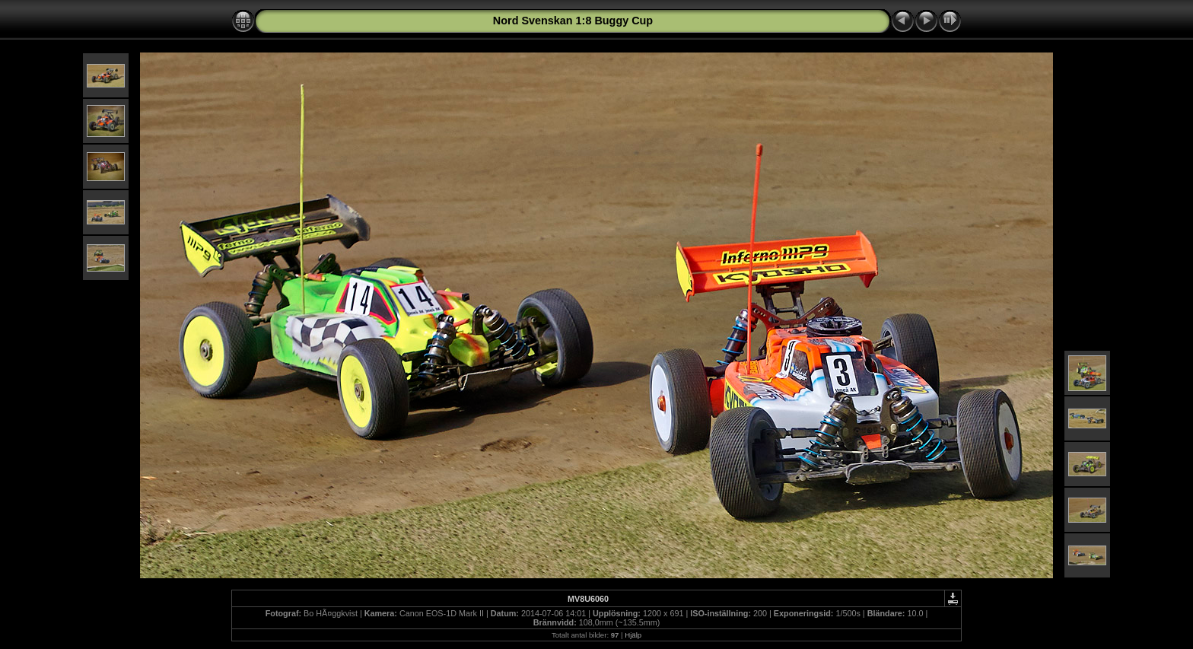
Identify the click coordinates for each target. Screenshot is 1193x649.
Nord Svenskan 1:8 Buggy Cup (573, 20)
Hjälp (633, 635)
